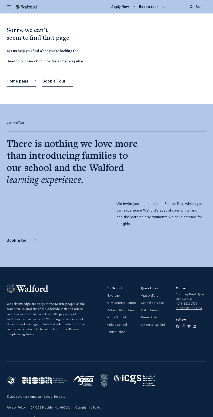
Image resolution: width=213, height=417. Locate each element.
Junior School (116, 317)
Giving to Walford (153, 325)
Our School (114, 288)
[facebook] (178, 326)
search (32, 61)
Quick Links (149, 288)
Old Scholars (149, 310)
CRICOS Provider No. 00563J (50, 407)
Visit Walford (149, 295)
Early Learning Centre (121, 303)
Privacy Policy (16, 407)
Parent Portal (149, 317)
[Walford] (26, 6)
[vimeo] (189, 326)
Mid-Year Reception (120, 310)
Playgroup (113, 295)
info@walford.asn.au (189, 308)
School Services (152, 303)
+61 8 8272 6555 (186, 303)
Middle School (116, 325)
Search (198, 6)
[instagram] (183, 326)
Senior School (116, 332)
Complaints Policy (88, 407)
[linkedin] (194, 326)
